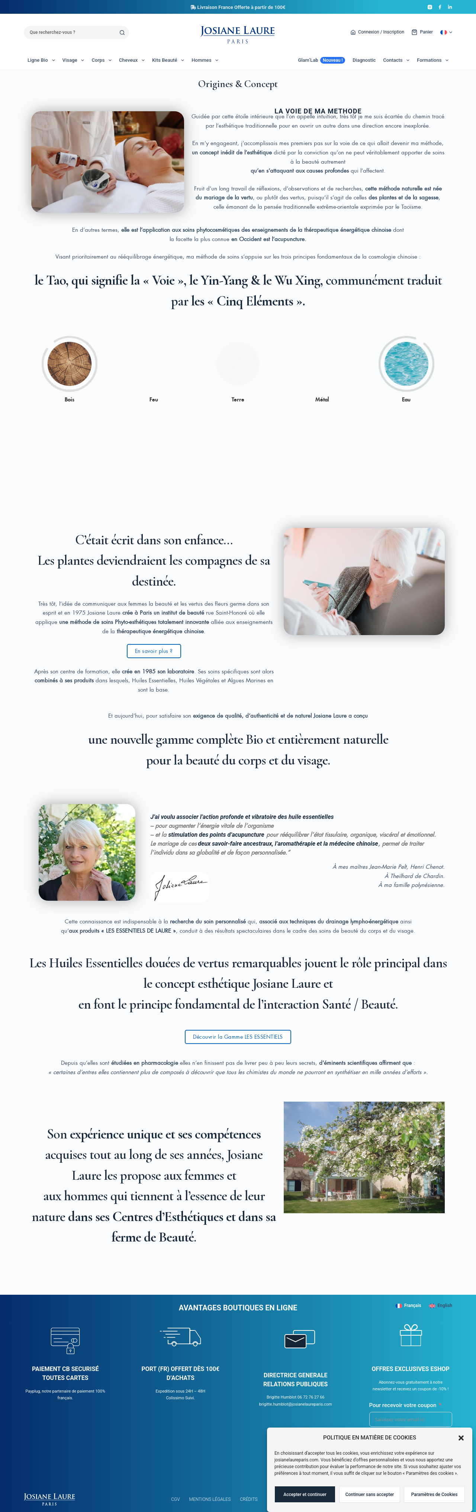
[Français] (408, 1306)
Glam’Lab (321, 60)
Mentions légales (210, 1499)
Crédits (248, 1499)
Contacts (397, 60)
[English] (440, 1306)
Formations (434, 60)
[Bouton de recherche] (122, 32)
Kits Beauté (169, 60)
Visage (74, 60)
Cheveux (133, 60)
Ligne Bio (43, 60)
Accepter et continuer (305, 1498)
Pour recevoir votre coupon (403, 1405)
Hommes (206, 60)
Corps (103, 60)
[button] (461, 1442)
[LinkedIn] (450, 7)
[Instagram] (430, 7)
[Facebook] (440, 7)
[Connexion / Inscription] (377, 32)
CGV (175, 1499)
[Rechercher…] (70, 32)
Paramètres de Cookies (434, 1498)
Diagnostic (364, 60)
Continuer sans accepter (369, 1498)
